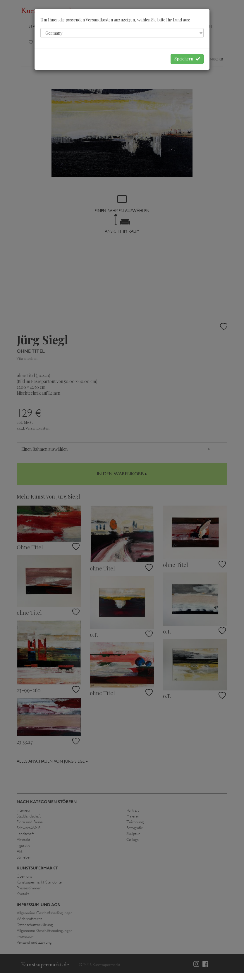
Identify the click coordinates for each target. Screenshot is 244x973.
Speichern (187, 59)
